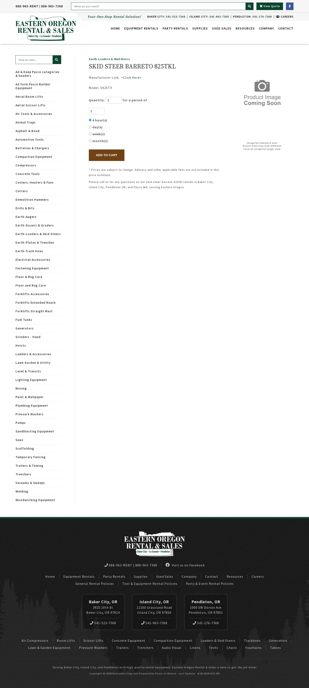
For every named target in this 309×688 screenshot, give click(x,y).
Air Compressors (35, 640)
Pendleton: (252, 16)
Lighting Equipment (31, 380)
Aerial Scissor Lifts (31, 105)
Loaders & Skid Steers (218, 640)
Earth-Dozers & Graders (35, 225)
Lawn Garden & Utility (33, 363)
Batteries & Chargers (32, 148)
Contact (285, 28)
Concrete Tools (28, 174)
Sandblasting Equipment (35, 431)
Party (175, 28)
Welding (22, 491)
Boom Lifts (66, 640)
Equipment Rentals (79, 576)
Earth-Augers (26, 217)
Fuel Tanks (24, 320)
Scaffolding (25, 448)
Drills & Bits (25, 208)
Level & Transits (28, 371)
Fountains (253, 648)
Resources (245, 28)
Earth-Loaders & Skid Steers (38, 234)
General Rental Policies (94, 583)
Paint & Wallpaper (30, 397)
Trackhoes (252, 640)
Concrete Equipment (128, 640)
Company (266, 28)
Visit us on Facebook (185, 565)
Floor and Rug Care (31, 285)
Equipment (141, 28)
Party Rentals (114, 576)
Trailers (122, 648)
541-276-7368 (206, 623)
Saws (19, 440)
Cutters (22, 191)
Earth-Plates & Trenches (35, 242)
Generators (25, 328)
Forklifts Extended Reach (36, 303)
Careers (284, 16)
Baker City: (166, 16)
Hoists (21, 345)
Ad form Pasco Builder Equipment (33, 86)
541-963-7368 (154, 623)
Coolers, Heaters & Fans (35, 182)
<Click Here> (131, 77)
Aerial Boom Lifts (29, 97)
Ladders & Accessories (33, 354)
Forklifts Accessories (32, 294)
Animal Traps (26, 122)
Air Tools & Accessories (34, 114)
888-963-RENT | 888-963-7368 (39, 6)
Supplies (200, 28)
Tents (213, 648)
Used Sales (221, 28)
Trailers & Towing (29, 466)
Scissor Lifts (93, 640)
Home (115, 28)
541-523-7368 (103, 623)
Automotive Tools (30, 139)
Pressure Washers (30, 414)
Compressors (26, 165)
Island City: (209, 16)
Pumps (21, 423)
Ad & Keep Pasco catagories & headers (37, 74)
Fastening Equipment (32, 268)
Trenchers (23, 474)
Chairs (232, 648)
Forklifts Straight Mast (34, 311)
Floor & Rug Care (29, 277)
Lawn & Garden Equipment (49, 648)
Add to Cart (106, 155)
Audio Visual (171, 648)
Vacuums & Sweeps (30, 483)
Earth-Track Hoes (29, 251)
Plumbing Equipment (32, 406)
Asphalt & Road (28, 131)
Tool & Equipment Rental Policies (149, 583)
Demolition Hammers (32, 200)
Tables (275, 648)
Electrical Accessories (33, 260)
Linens (195, 648)
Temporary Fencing (31, 457)
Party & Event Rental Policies (210, 583)
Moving (21, 388)
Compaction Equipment (34, 157)
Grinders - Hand (28, 337)
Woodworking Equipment (35, 500)
